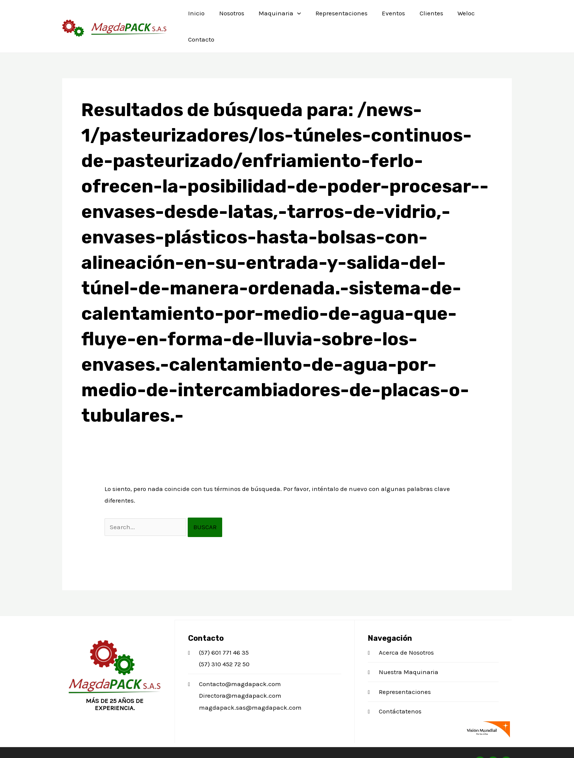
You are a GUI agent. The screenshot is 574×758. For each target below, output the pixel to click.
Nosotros (231, 17)
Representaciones (338, 17)
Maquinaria (278, 17)
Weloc (457, 17)
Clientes (424, 17)
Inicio (198, 17)
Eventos (388, 17)
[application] (295, 17)
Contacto (492, 17)
